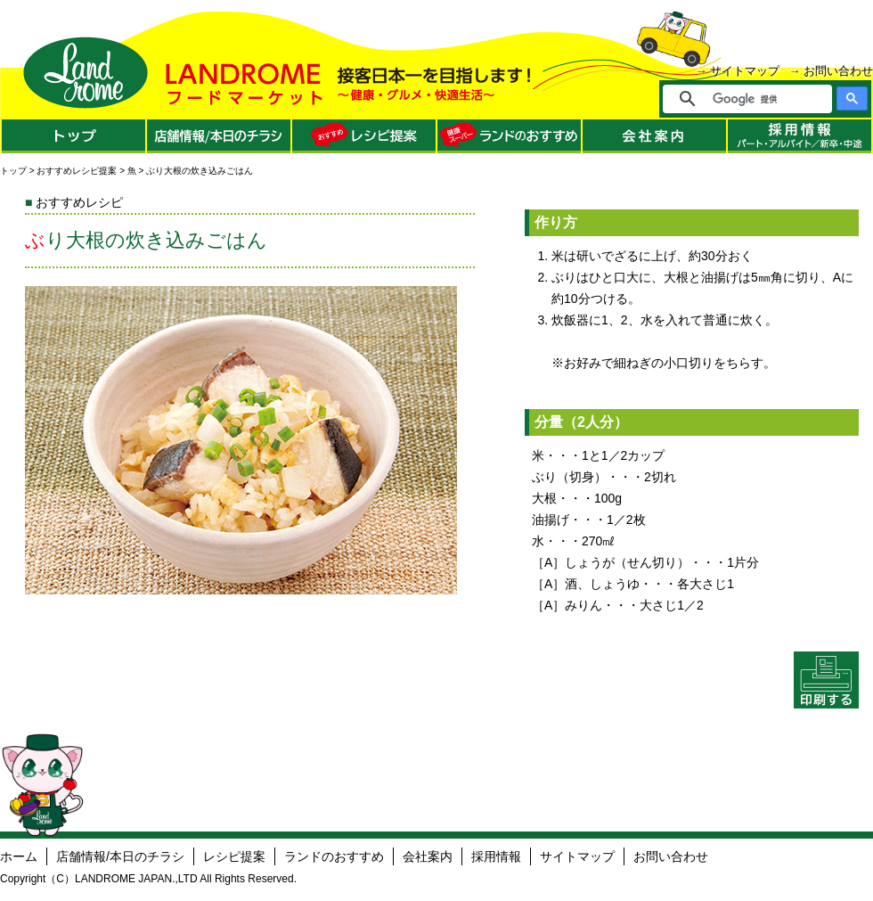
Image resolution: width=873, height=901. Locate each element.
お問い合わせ (838, 71)
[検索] (759, 99)
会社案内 (428, 856)
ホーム (18, 856)
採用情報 (496, 856)
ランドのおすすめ (334, 856)
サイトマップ (744, 71)
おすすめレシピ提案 (77, 171)
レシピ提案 (234, 856)
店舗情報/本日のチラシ (120, 856)
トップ (13, 171)
